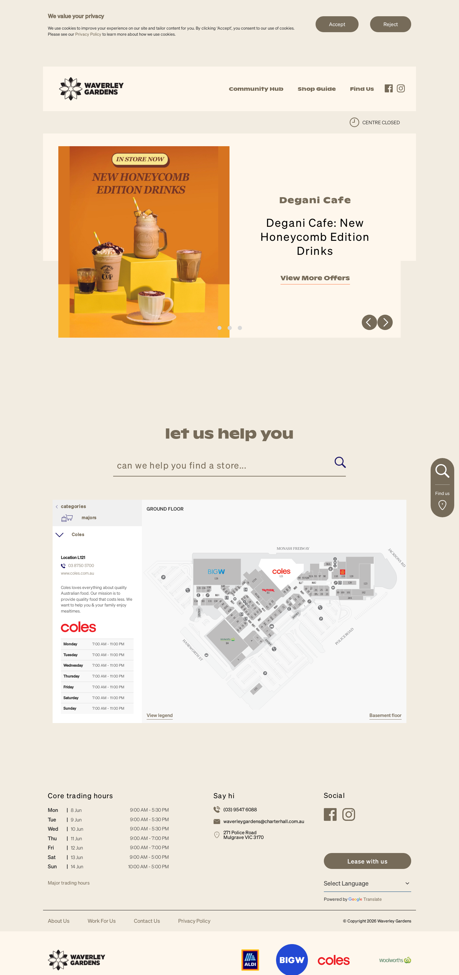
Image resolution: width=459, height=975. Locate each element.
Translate (365, 901)
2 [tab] (230, 330)
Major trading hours (69, 885)
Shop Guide (317, 88)
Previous (369, 324)
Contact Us (147, 923)
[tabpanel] (229, 243)
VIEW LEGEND (160, 717)
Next (385, 324)
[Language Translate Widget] (367, 885)
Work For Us (102, 923)
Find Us (362, 88)
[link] (91, 88)
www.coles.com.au (77, 575)
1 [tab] (219, 330)
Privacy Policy (88, 34)
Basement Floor (385, 717)
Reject (390, 24)
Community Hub (256, 88)
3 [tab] (240, 330)
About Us (58, 923)
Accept (337, 24)
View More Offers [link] (315, 279)
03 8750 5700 (81, 567)
